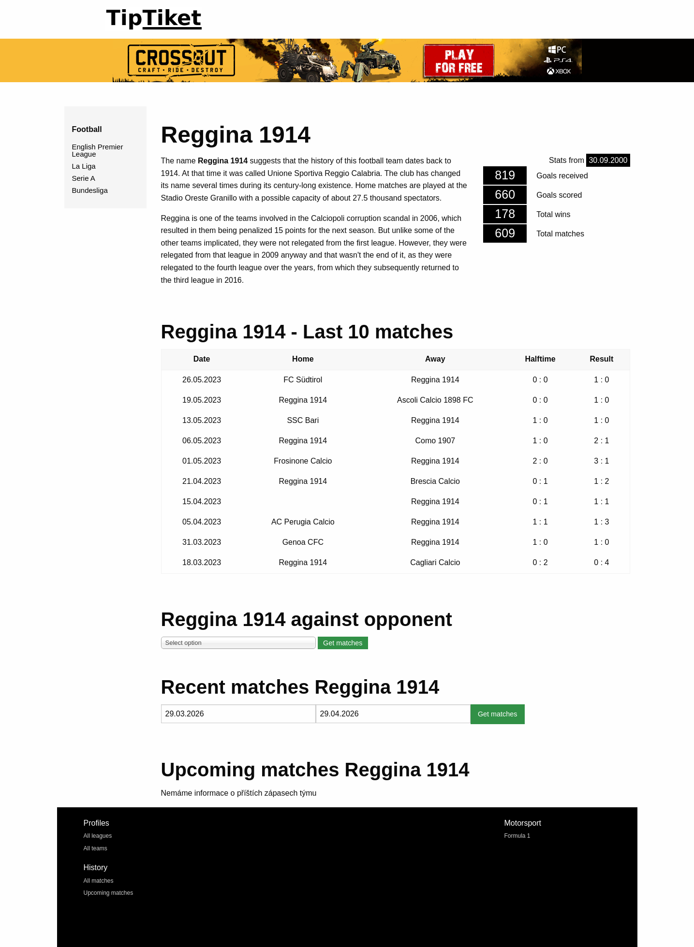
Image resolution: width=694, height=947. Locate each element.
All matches (99, 880)
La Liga (84, 166)
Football (87, 129)
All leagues (98, 835)
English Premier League (97, 150)
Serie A (83, 178)
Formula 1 (517, 835)
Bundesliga (90, 190)
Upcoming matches (108, 892)
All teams (95, 848)
